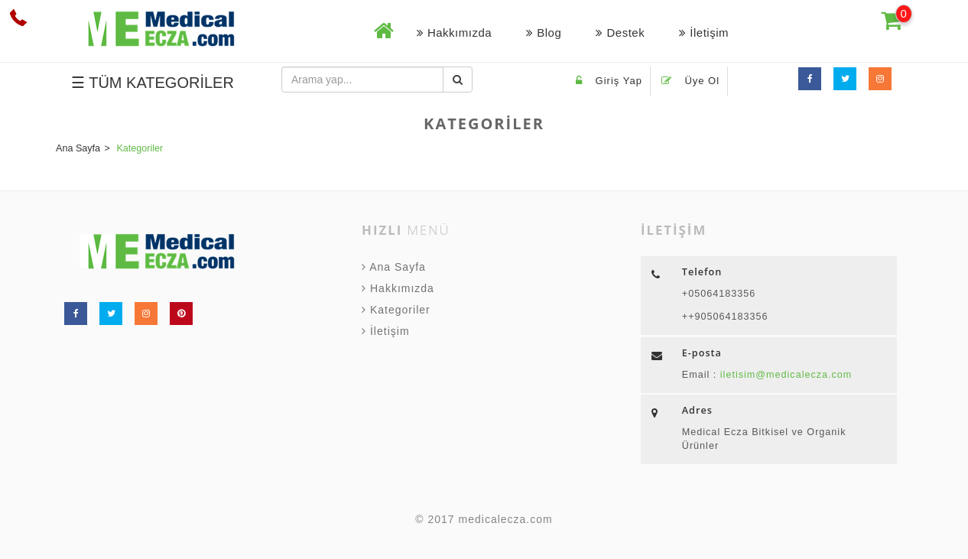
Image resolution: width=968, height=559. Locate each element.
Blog (543, 32)
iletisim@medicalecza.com (784, 374)
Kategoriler (396, 310)
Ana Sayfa (394, 267)
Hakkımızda (454, 32)
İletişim (704, 32)
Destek (620, 32)
